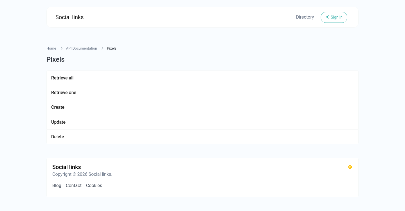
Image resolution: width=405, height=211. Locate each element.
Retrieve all (62, 78)
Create (57, 107)
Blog (56, 185)
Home (51, 48)
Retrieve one (63, 92)
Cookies (94, 185)
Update (58, 122)
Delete (57, 136)
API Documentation (81, 48)
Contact (74, 185)
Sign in (334, 17)
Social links (69, 17)
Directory (305, 17)
